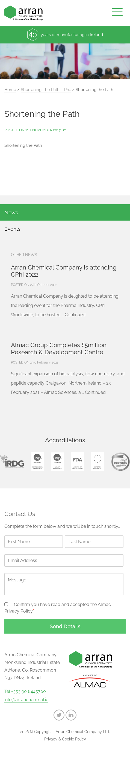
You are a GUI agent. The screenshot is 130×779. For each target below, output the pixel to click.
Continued (75, 314)
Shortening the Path (23, 145)
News (11, 212)
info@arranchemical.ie (26, 699)
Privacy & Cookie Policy (65, 739)
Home (10, 89)
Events (12, 229)
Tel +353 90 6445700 (25, 691)
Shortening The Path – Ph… (46, 89)
